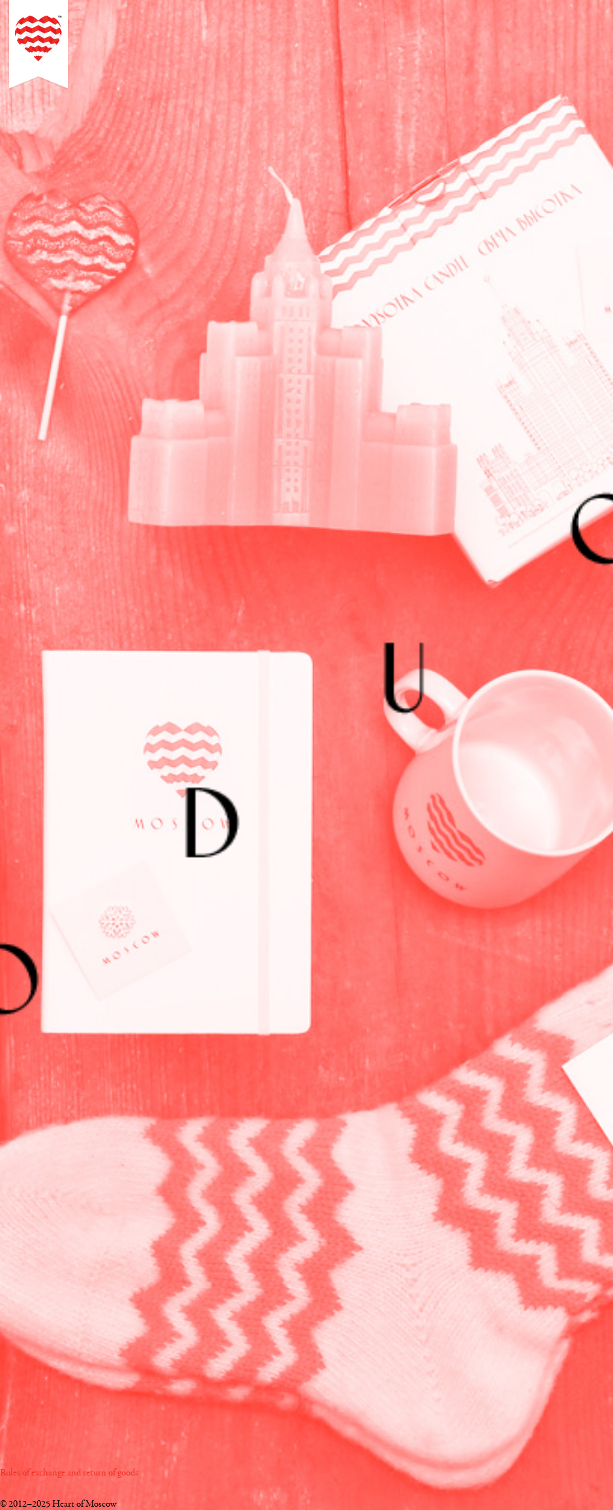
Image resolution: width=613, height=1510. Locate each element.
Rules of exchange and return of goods (69, 1473)
